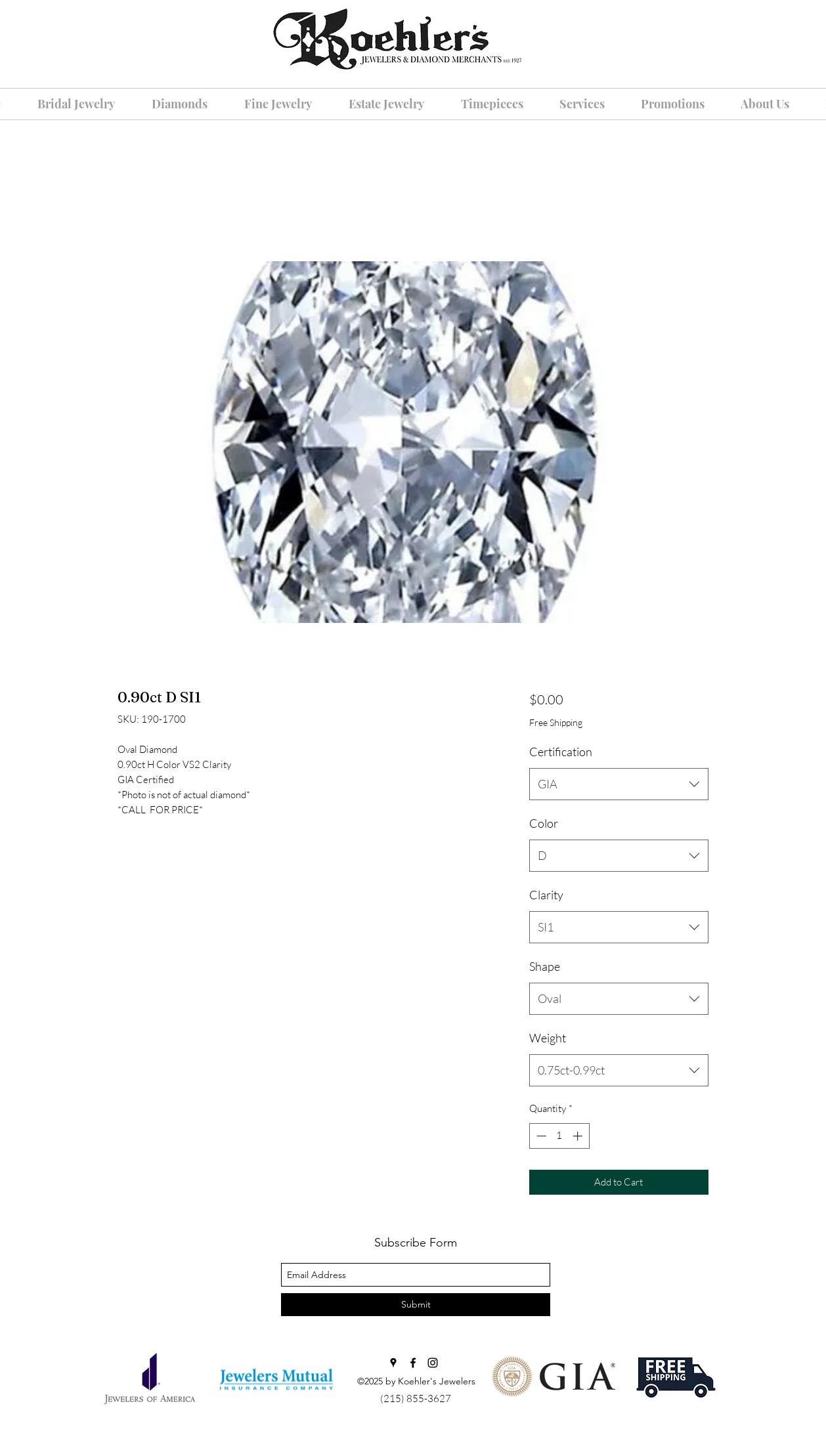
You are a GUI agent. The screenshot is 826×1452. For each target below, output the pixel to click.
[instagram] (432, 1362)
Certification (560, 751)
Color (543, 823)
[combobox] (618, 784)
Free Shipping (555, 722)
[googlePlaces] (393, 1362)
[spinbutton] (559, 1136)
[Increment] (579, 1136)
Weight (547, 1038)
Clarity (546, 894)
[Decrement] (540, 1136)
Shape (544, 966)
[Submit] (415, 1304)
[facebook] (413, 1362)
